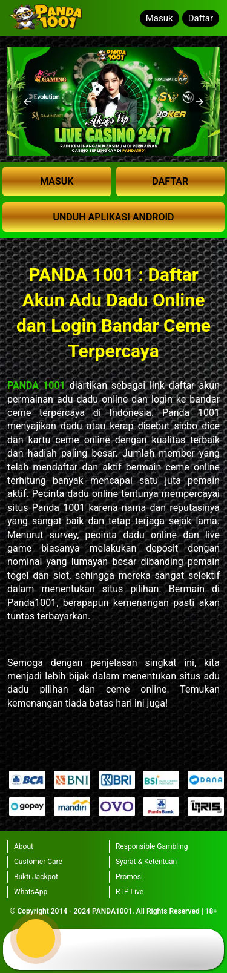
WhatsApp (30, 892)
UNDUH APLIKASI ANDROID (113, 217)
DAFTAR (170, 181)
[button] (27, 101)
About (23, 846)
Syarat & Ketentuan (146, 861)
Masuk (159, 18)
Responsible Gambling (152, 846)
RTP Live (129, 892)
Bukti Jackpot (36, 876)
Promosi (129, 876)
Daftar (200, 18)
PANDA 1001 (36, 385)
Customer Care (38, 861)
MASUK (56, 181)
